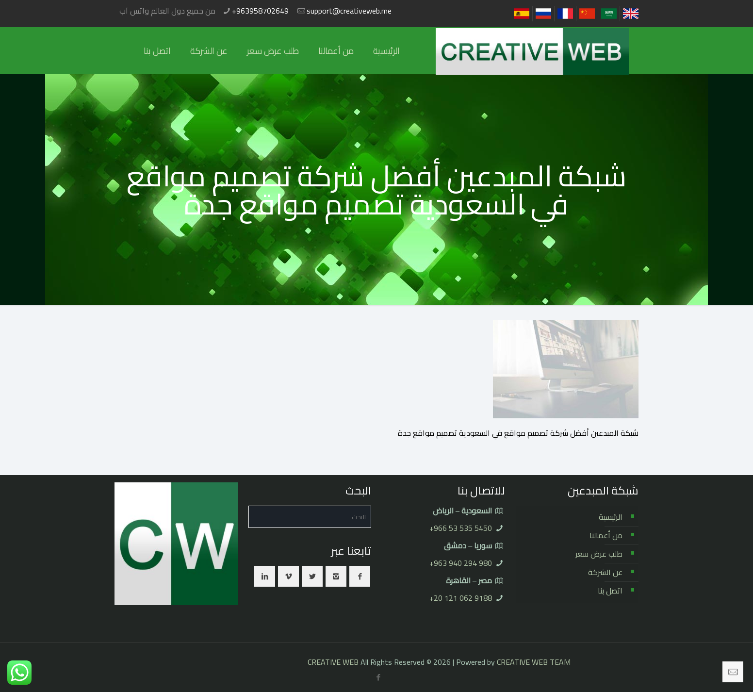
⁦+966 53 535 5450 (460, 528)
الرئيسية (610, 517)
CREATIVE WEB (333, 662)
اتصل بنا (610, 590)
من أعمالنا (605, 535)
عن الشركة (605, 572)
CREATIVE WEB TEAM (534, 662)
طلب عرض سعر (598, 553)
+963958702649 (260, 10)
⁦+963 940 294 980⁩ (460, 563)
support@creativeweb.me (349, 10)
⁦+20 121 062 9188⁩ (460, 598)
